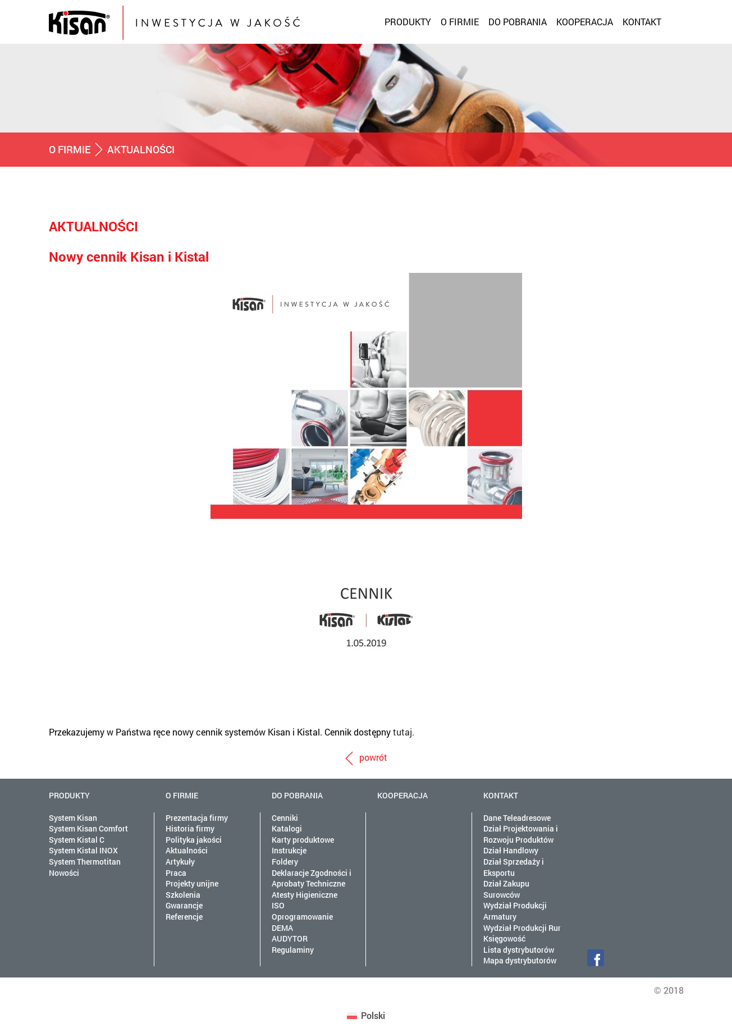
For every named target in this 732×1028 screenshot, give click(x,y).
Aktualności (187, 850)
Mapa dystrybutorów (519, 960)
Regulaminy (293, 949)
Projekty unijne (192, 883)
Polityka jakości (194, 839)
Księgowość (504, 938)
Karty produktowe (303, 839)
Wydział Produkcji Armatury (515, 911)
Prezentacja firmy (197, 817)
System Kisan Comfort (88, 828)
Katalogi (287, 828)
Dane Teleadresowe (517, 817)
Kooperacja (584, 22)
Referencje (184, 916)
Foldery (285, 861)
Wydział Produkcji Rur (522, 927)
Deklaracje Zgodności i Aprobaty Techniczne (311, 878)
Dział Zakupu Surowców (506, 889)
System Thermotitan (85, 861)
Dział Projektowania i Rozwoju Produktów (520, 834)
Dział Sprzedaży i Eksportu (513, 867)
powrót (373, 757)
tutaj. (403, 732)
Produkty (408, 22)
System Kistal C (76, 839)
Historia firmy (190, 828)
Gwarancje (184, 905)
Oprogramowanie (302, 916)
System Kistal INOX (83, 850)
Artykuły (180, 861)
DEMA (282, 927)
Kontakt (642, 22)
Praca (176, 872)
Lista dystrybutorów (518, 949)
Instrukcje (289, 850)
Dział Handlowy (510, 850)
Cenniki (285, 817)
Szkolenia (183, 894)
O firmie (460, 22)
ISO (278, 905)
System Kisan (73, 817)
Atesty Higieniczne (304, 894)
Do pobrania (517, 22)
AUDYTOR (290, 938)
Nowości (64, 872)
